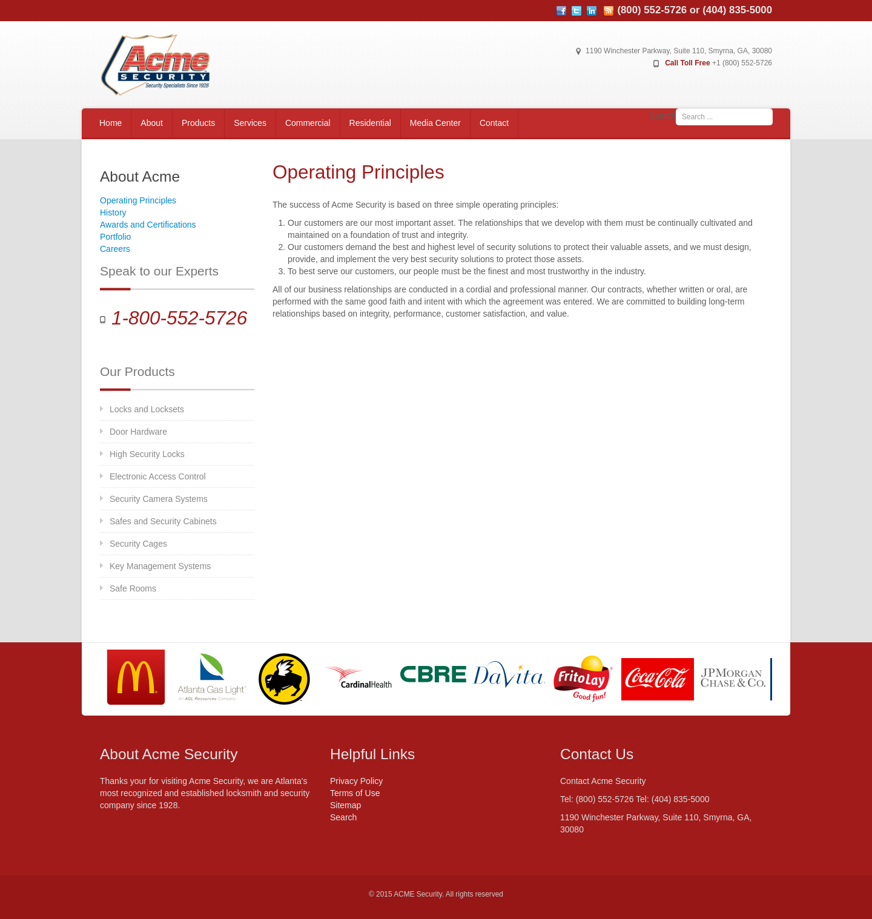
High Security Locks (147, 454)
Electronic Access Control (158, 476)
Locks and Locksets (147, 409)
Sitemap (345, 805)
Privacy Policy (356, 781)
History (113, 212)
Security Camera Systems (159, 499)
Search (662, 115)
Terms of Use (355, 793)
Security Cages (138, 543)
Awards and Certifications (148, 224)
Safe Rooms (133, 588)
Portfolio (115, 237)
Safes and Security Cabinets (163, 521)
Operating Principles (138, 200)
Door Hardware (138, 431)
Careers (115, 249)
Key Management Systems (160, 566)
